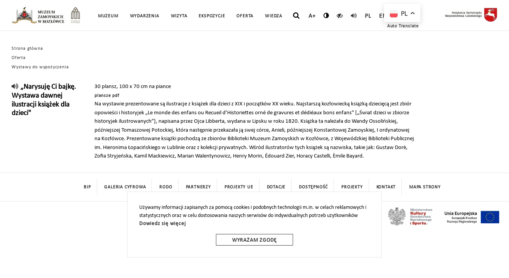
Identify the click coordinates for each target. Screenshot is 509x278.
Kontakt (386, 187)
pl (368, 16)
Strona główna (27, 48)
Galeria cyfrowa (125, 187)
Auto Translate (403, 26)
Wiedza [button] (273, 16)
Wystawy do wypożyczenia (40, 67)
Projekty (351, 187)
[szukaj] (296, 15)
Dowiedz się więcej (162, 224)
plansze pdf (107, 95)
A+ (312, 16)
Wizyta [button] (179, 16)
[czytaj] (340, 15)
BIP (87, 187)
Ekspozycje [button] (212, 16)
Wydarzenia (144, 16)
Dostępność (313, 187)
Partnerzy (198, 187)
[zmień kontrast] (326, 15)
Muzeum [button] (108, 16)
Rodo (165, 187)
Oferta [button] (244, 16)
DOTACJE (276, 187)
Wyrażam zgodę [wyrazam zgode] (254, 240)
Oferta (19, 58)
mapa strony (425, 187)
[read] (354, 15)
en (383, 16)
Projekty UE (238, 187)
